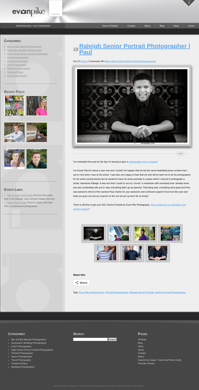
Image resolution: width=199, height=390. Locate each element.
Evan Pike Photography (91, 292)
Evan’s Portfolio (110, 26)
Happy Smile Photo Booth (20, 195)
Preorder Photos (146, 363)
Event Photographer (17, 75)
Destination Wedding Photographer (24, 50)
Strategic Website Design (119, 386)
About (147, 26)
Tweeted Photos (15, 72)
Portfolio (142, 339)
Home (191, 26)
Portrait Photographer (18, 57)
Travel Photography (17, 65)
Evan (84, 61)
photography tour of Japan (142, 162)
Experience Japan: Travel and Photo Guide (159, 360)
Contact (131, 26)
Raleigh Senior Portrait (142, 292)
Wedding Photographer (18, 68)
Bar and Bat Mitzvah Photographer (24, 46)
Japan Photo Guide (16, 202)
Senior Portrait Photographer (170, 292)
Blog (162, 26)
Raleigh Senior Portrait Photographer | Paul (134, 49)
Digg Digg (55, 14)
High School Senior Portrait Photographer (27, 54)
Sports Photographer (17, 61)
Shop (176, 26)
